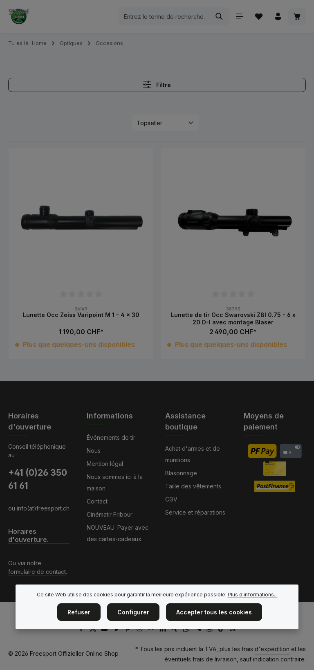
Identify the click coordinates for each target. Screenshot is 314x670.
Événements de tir (111, 437)
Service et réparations (195, 512)
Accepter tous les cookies (214, 628)
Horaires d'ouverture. (28, 535)
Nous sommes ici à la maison (115, 482)
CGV (171, 499)
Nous (94, 450)
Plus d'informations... (253, 610)
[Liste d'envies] (258, 16)
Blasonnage (181, 473)
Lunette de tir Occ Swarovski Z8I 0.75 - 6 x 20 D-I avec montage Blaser (233, 318)
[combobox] (164, 16)
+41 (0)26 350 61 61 (37, 479)
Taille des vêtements (193, 486)
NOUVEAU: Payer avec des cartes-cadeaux (117, 533)
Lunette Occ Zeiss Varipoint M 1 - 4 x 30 (81, 314)
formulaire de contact (37, 571)
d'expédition (272, 648)
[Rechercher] (219, 16)
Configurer (133, 628)
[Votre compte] (278, 16)
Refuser (78, 628)
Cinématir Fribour (109, 514)
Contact (97, 501)
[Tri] (165, 123)
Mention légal (105, 463)
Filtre (156, 84)
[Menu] (239, 16)
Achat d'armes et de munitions (192, 454)
